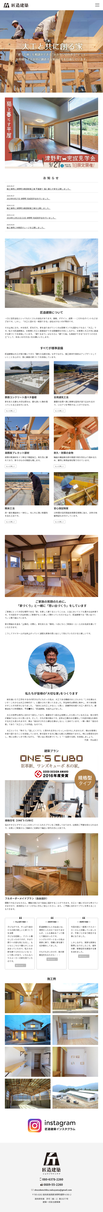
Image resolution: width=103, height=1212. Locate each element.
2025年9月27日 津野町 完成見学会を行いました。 (28, 198)
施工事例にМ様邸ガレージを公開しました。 (26, 227)
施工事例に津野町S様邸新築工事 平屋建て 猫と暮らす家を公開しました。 (39, 188)
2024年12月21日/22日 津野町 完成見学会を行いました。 (31, 217)
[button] (49, 89)
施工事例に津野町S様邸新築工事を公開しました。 (29, 208)
